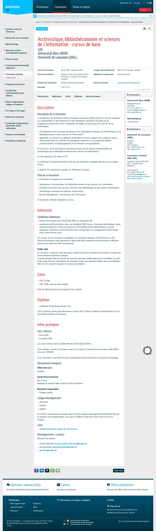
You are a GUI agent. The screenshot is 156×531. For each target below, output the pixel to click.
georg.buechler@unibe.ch (65, 447)
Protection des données (134, 521)
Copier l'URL (118, 470)
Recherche (73, 22)
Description (42, 96)
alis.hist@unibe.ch (48, 450)
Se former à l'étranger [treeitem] (15, 110)
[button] (36, 470)
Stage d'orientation (16, 507)
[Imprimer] (144, 28)
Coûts (68, 96)
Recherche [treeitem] (11, 77)
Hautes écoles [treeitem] (12, 59)
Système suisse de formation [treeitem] (14, 30)
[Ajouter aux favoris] (149, 28)
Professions (14, 511)
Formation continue (60, 22)
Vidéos (35, 507)
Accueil (38, 22)
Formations (47, 22)
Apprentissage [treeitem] (12, 44)
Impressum (145, 521)
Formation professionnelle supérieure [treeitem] (17, 66)
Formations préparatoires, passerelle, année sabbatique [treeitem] (17, 126)
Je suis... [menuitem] (145, 9)
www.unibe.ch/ (136, 112)
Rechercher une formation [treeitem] (17, 37)
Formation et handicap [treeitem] (16, 140)
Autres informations (135, 178)
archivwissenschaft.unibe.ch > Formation (58, 429)
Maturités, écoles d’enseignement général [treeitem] (16, 51)
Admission (56, 96)
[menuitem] (43, 6)
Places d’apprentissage (17, 503)
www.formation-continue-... (141, 176)
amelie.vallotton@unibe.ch (74, 443)
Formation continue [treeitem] (14, 74)
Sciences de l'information (128, 82)
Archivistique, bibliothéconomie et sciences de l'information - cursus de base (111, 22)
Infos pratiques (93, 96)
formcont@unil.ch (139, 174)
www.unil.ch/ (135, 149)
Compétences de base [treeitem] (15, 84)
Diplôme (78, 96)
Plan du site (122, 521)
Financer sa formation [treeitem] (15, 134)
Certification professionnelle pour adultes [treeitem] (15, 93)
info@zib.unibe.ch (139, 110)
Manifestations (38, 511)
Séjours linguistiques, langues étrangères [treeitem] (15, 103)
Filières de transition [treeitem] (15, 117)
